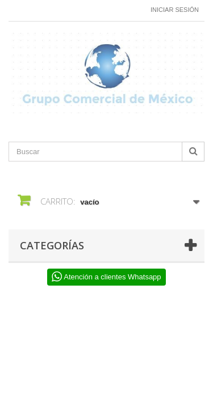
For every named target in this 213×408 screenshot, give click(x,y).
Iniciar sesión (175, 9)
